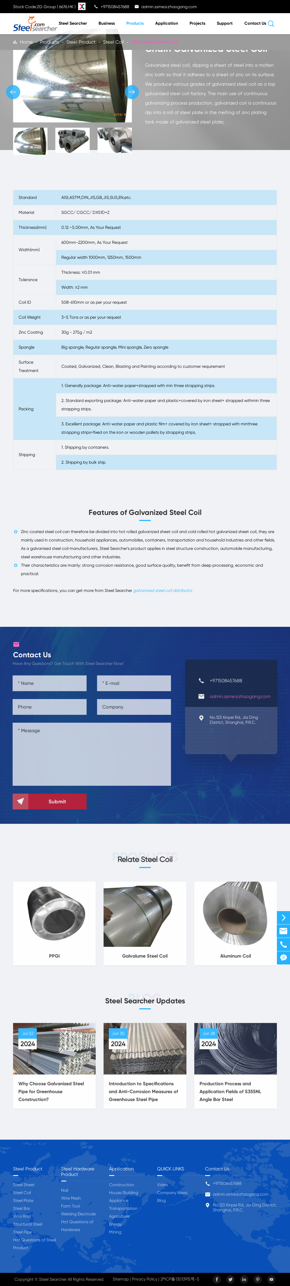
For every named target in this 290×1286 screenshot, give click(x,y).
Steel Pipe (22, 1232)
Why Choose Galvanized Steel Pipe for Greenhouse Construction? (51, 1096)
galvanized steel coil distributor (162, 590)
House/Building (123, 1192)
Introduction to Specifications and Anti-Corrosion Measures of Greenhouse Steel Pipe (143, 1096)
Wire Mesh (71, 1198)
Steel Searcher (73, 23)
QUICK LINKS (170, 1168)
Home (26, 42)
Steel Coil (113, 42)
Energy (115, 1224)
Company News (172, 1192)
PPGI (54, 960)
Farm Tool (70, 1206)
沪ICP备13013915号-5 (179, 1279)
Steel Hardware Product (77, 1171)
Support (225, 23)
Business (107, 23)
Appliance (118, 1200)
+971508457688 (227, 1183)
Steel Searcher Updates (145, 1000)
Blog (161, 1200)
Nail (64, 1190)
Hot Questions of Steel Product (34, 1243)
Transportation (123, 1208)
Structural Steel (27, 1224)
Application (166, 23)
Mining (115, 1232)
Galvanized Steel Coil (154, 42)
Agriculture (119, 1216)
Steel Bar (21, 1208)
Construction (121, 1184)
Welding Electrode (78, 1213)
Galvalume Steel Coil (145, 960)
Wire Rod (22, 1216)
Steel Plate (23, 1200)
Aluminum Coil (235, 960)
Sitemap (121, 1279)
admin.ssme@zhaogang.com (240, 1194)
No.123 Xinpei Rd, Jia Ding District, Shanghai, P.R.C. (245, 1207)
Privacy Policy (144, 1279)
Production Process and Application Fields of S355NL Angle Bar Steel (230, 1096)
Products (135, 23)
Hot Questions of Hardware (77, 1225)
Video (162, 1184)
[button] (13, 92)
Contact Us (255, 23)
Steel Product (81, 42)
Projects (197, 23)
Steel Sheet (24, 1184)
